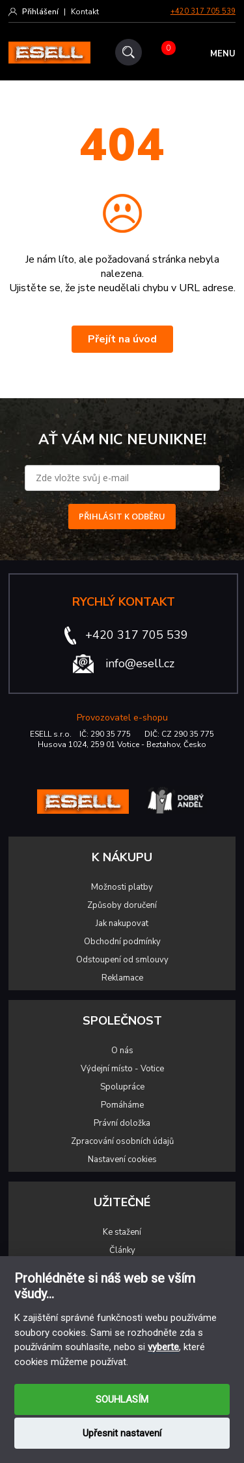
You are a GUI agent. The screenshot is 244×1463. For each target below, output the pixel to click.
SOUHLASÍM (122, 1399)
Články (122, 1250)
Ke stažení (122, 1232)
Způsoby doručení (122, 905)
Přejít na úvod (122, 339)
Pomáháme (122, 1105)
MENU (223, 54)
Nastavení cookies (122, 1159)
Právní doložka (122, 1123)
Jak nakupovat (122, 923)
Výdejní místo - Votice (122, 1069)
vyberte (163, 1347)
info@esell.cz (139, 663)
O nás (122, 1050)
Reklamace (122, 978)
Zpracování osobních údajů (122, 1141)
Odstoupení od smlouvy (122, 960)
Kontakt (85, 11)
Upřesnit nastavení (122, 1433)
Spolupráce (122, 1087)
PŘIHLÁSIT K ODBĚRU (122, 516)
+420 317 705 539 (203, 11)
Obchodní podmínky (122, 941)
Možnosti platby (122, 887)
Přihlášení (40, 11)
